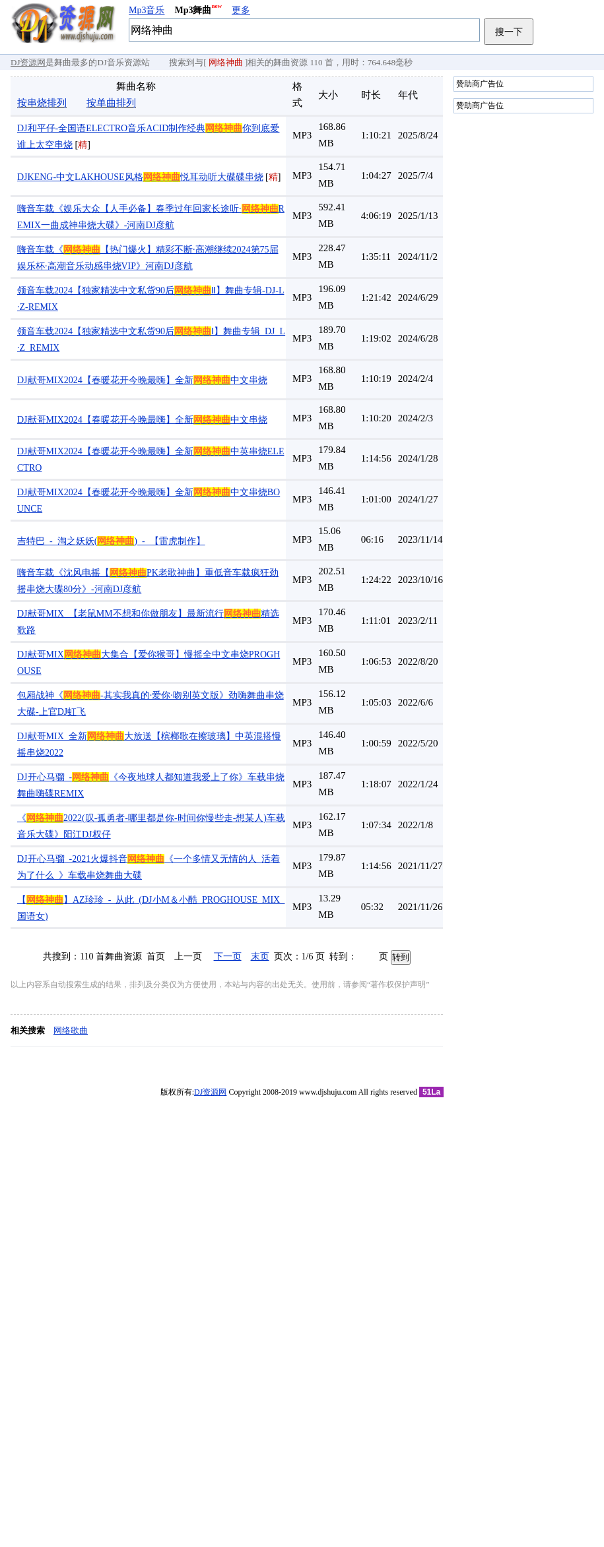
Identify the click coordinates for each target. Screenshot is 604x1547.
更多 (241, 10)
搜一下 (509, 31)
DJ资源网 (28, 62)
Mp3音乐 (146, 10)
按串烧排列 (42, 103)
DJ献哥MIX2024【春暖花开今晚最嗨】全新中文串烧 (142, 380)
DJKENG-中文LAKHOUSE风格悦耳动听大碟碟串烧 (140, 177)
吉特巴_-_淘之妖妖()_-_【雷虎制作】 (111, 541)
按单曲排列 (111, 103)
